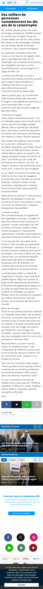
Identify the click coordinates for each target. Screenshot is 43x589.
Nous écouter (38, 3)
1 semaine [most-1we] (12, 460)
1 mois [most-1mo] (21, 460)
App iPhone (21, 548)
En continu (11, 8)
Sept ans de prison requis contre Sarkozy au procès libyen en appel (19, 477)
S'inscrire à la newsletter (21, 513)
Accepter (21, 585)
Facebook (8, 537)
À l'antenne (32, 8)
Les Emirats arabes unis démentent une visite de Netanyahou (20, 444)
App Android (33, 548)
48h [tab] (4, 460)
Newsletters (9, 548)
